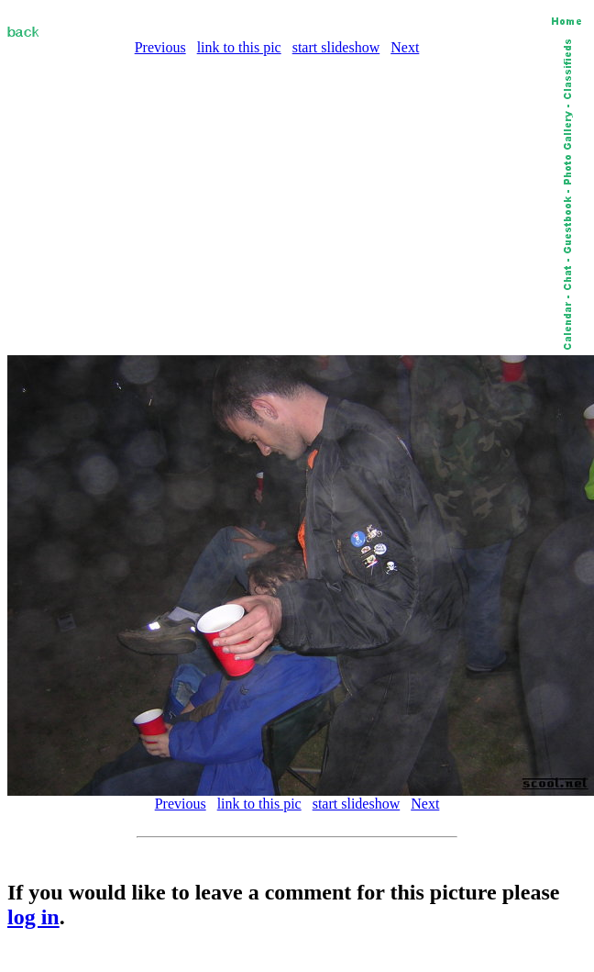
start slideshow (336, 47)
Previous (160, 47)
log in (33, 917)
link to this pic (239, 47)
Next (404, 47)
